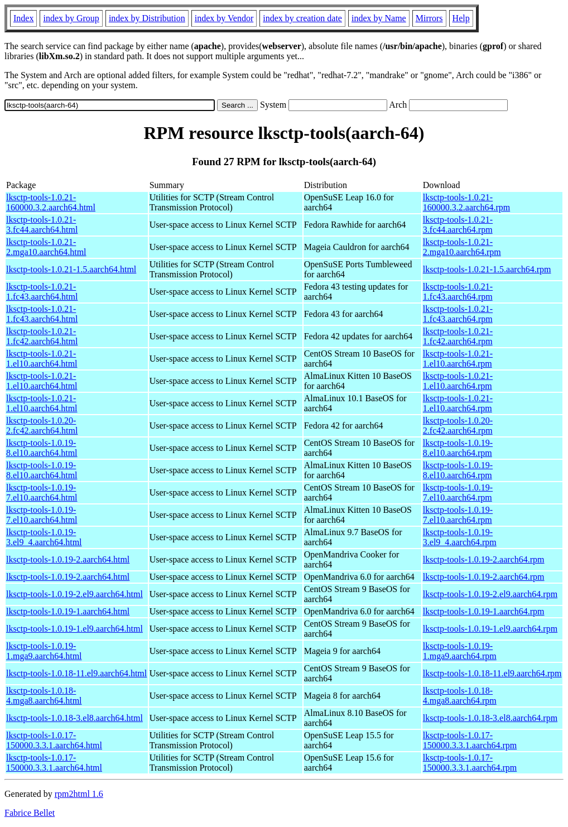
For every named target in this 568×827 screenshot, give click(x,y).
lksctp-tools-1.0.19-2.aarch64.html (67, 559)
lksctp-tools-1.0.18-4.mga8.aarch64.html (44, 695)
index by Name (379, 18)
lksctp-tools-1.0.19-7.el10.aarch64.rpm (458, 492)
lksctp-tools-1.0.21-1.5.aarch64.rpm (487, 269)
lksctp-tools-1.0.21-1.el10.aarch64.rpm (458, 358)
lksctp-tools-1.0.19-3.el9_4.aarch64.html (44, 537)
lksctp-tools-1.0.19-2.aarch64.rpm (484, 559)
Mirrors (429, 18)
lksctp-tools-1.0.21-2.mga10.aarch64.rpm (462, 247)
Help (461, 18)
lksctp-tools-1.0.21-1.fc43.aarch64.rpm (458, 291)
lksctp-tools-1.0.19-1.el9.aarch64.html (74, 628)
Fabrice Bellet (29, 813)
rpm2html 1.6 (79, 794)
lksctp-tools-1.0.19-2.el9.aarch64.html (74, 594)
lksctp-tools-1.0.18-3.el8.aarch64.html (74, 718)
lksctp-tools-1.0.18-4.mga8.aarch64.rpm (460, 695)
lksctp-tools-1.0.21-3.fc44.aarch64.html (42, 224)
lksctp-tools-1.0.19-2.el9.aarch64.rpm (490, 594)
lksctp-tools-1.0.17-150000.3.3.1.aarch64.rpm (470, 740)
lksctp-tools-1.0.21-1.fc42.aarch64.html (42, 336)
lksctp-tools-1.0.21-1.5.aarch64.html (71, 269)
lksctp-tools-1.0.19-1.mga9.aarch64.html (44, 651)
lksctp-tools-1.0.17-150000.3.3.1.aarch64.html (54, 740)
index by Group (71, 18)
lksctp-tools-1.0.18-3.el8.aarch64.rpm (490, 718)
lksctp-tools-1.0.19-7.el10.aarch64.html (42, 492)
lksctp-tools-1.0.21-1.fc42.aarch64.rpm (458, 336)
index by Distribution (147, 18)
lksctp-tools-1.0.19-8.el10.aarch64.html (42, 448)
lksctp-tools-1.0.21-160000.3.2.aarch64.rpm (466, 202)
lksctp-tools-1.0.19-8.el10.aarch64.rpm (458, 448)
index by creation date (302, 18)
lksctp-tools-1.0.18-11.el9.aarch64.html (76, 673)
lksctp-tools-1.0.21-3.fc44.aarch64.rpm (458, 224)
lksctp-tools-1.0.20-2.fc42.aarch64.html (42, 425)
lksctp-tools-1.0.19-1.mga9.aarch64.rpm (460, 651)
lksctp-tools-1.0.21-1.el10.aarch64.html (42, 358)
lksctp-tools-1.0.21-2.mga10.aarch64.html (46, 247)
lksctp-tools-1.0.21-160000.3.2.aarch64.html (50, 202)
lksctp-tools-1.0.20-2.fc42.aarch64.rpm (458, 425)
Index (23, 18)
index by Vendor (224, 18)
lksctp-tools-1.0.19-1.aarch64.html (67, 611)
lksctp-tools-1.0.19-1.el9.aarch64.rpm (490, 628)
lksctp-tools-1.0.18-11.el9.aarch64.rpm (492, 673)
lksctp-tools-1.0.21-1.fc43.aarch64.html (42, 291)
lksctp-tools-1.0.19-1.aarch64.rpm (484, 611)
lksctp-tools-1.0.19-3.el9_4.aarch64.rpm (460, 537)
